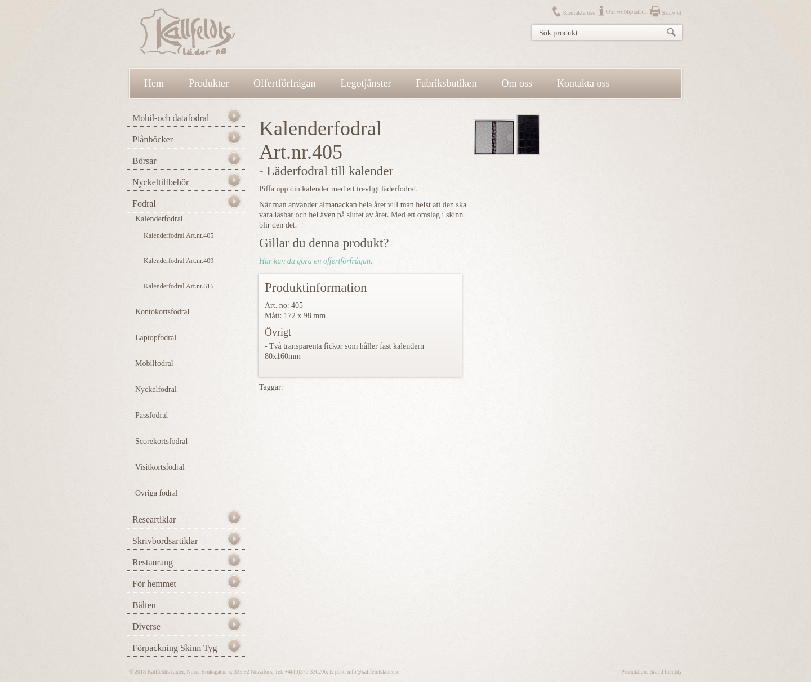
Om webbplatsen (627, 11)
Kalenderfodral (159, 219)
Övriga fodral (156, 493)
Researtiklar (154, 519)
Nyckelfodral (156, 389)
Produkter (209, 83)
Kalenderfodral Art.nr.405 (178, 235)
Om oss (517, 83)
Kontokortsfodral (162, 311)
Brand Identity (665, 671)
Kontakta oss (579, 12)
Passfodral (151, 415)
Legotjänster (366, 83)
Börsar (144, 161)
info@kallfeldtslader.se (373, 671)
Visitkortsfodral (160, 467)
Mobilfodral (154, 363)
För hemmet (154, 584)
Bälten (144, 605)
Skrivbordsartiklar (165, 541)
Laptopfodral (155, 337)
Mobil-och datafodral (170, 118)
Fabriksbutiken (446, 83)
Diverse (146, 626)
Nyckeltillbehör (160, 182)
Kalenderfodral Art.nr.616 (178, 286)
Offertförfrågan (284, 83)
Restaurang (152, 562)
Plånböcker (152, 139)
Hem (154, 83)
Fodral (144, 203)
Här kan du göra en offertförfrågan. (315, 261)
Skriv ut (671, 12)
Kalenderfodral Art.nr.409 (178, 261)
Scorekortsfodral (161, 441)
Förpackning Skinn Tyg (174, 648)
